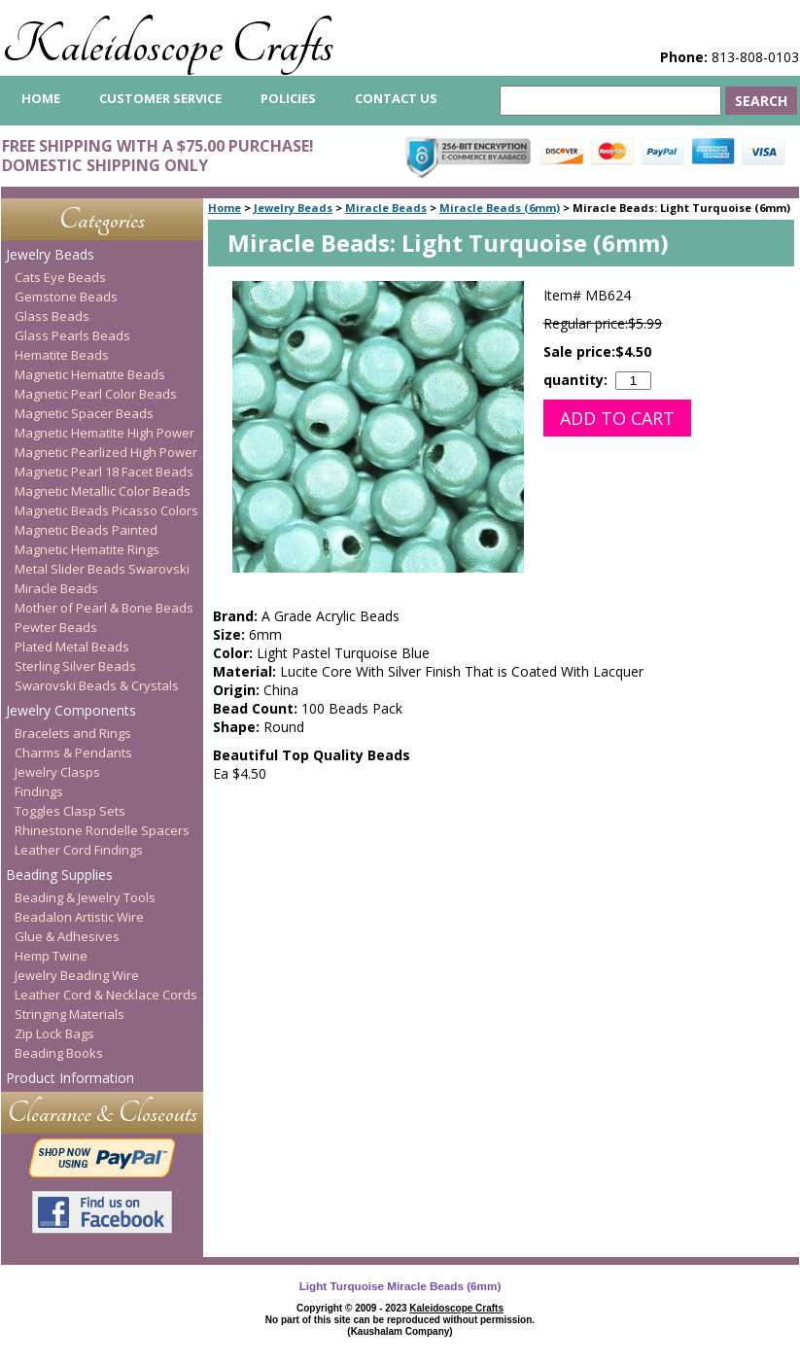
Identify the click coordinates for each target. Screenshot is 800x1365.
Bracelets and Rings (73, 733)
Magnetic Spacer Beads (84, 413)
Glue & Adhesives (67, 936)
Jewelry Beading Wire (77, 975)
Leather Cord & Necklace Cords (106, 994)
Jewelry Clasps (57, 772)
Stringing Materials (69, 1014)
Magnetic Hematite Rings (87, 549)
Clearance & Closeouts (102, 1113)
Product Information (70, 1077)
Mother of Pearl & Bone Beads (104, 607)
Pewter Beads (56, 627)
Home (224, 207)
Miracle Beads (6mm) (499, 207)
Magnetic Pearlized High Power (106, 452)
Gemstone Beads (66, 296)
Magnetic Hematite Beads (90, 374)
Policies (288, 98)
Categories (102, 219)
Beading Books (59, 1053)
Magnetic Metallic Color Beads (103, 491)
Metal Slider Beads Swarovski (102, 569)
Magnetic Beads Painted (86, 530)
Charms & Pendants (73, 752)
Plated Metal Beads (72, 646)
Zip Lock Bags (54, 1033)
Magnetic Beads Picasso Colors (106, 510)
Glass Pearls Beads (72, 335)
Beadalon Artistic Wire (79, 917)
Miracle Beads (386, 207)
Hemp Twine (51, 955)
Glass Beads (52, 316)
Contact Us (396, 98)
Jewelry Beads (293, 207)
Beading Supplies (59, 874)
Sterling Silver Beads (75, 666)
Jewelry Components (71, 710)
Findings (39, 791)
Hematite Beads (62, 355)
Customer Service (160, 98)
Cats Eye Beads (60, 277)
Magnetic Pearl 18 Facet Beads (104, 471)
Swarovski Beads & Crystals (97, 685)
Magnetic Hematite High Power (104, 432)
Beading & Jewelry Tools (85, 897)
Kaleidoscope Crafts (167, 45)
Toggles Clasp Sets (70, 811)
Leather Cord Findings (79, 849)
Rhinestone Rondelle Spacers (102, 830)
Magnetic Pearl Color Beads (96, 393)
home (40, 98)
